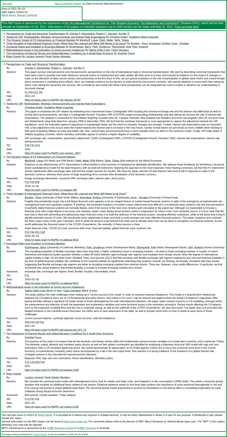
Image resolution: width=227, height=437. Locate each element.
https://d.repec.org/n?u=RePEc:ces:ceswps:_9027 (53, 153)
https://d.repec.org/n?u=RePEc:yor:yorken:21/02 (52, 407)
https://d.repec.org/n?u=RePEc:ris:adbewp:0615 (52, 240)
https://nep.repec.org (75, 421)
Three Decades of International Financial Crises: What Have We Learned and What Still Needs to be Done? (66, 43)
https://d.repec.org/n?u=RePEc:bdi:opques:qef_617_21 (55, 330)
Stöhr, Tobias (121, 40)
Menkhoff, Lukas (89, 40)
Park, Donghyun (101, 46)
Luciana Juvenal (35, 56)
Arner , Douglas (180, 43)
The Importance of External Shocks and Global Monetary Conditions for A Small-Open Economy (59, 53)
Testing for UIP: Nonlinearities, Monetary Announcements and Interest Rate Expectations (55, 37)
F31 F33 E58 (32, 182)
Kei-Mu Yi (124, 33)
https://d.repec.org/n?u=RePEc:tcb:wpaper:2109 (52, 370)
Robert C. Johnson (106, 33)
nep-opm (7, 3)
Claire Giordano (120, 50)
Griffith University (86, 428)
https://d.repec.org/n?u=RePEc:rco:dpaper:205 (51, 190)
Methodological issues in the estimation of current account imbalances (45, 50)
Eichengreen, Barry (80, 46)
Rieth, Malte (106, 40)
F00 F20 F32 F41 (34, 322)
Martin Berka (8, 15)
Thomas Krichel (39, 434)
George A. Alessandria (82, 33)
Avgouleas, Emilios (159, 43)
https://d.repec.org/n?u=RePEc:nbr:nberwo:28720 (52, 100)
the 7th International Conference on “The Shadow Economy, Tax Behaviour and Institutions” (122, 23)
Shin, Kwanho (140, 46)
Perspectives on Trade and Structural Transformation (35, 33)
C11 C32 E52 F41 (35, 362)
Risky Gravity (13, 56)
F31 (27, 275)
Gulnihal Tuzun (126, 53)
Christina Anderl (119, 37)
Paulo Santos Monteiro (58, 56)
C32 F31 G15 (32, 145)
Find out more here (187, 26)
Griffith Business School (60, 428)
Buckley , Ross (139, 43)
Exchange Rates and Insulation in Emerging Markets (35, 46)
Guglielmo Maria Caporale (143, 37)
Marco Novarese (154, 421)
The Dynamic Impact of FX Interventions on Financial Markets (40, 40)
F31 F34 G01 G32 (35, 232)
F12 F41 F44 (32, 399)
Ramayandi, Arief (121, 46)
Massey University (27, 15)
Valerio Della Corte (99, 50)
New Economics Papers (68, 3)
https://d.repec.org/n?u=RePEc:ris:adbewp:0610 (52, 283)
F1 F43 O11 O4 (33, 92)
